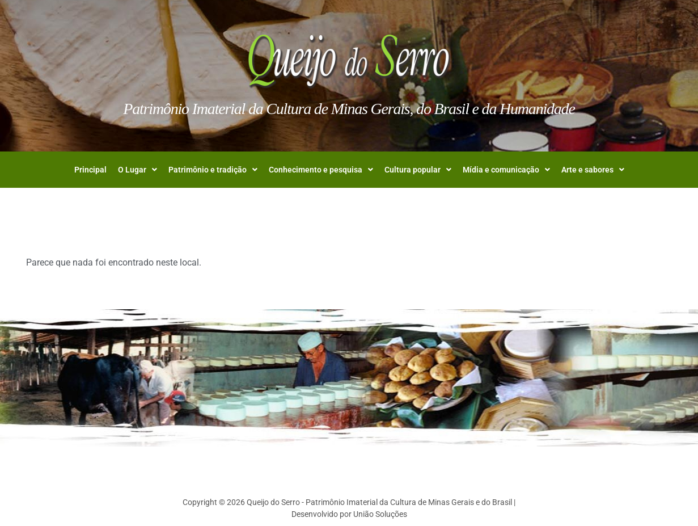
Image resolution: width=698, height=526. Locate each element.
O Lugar (137, 169)
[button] (137, 169)
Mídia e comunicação (506, 169)
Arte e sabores (592, 169)
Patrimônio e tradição (212, 169)
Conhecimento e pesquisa (321, 169)
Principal (90, 169)
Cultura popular (417, 169)
